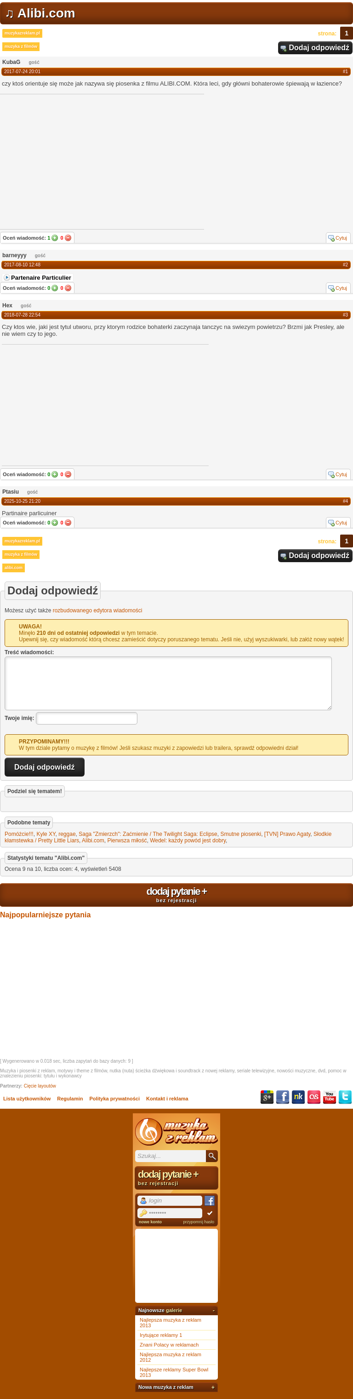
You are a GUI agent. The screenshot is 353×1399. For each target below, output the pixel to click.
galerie (174, 1310)
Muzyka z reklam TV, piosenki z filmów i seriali (176, 1132)
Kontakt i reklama (167, 1098)
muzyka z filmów (21, 46)
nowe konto (150, 1222)
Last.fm (314, 1097)
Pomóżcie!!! (19, 834)
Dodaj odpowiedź (319, 48)
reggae (66, 834)
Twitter (345, 1097)
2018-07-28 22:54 (22, 314)
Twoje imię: (19, 718)
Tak (54, 238)
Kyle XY (45, 834)
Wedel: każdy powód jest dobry (188, 840)
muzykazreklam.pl (22, 33)
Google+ (267, 1097)
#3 (345, 314)
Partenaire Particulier (41, 277)
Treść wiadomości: (29, 652)
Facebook (283, 1097)
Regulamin (70, 1098)
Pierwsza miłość (127, 840)
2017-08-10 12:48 (22, 264)
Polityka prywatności (115, 1098)
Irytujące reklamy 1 (161, 1335)
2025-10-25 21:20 (22, 501)
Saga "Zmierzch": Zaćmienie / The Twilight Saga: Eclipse (148, 834)
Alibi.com (93, 840)
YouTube (329, 1097)
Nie (68, 238)
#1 (345, 71)
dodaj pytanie (176, 894)
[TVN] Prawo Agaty (287, 834)
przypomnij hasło (198, 1222)
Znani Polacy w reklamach (169, 1344)
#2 (345, 264)
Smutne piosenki (240, 834)
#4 (345, 501)
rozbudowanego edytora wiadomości (97, 610)
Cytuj (341, 238)
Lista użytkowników (27, 1098)
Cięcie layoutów (40, 1085)
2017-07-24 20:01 (22, 71)
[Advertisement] (71, 404)
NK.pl (298, 1097)
